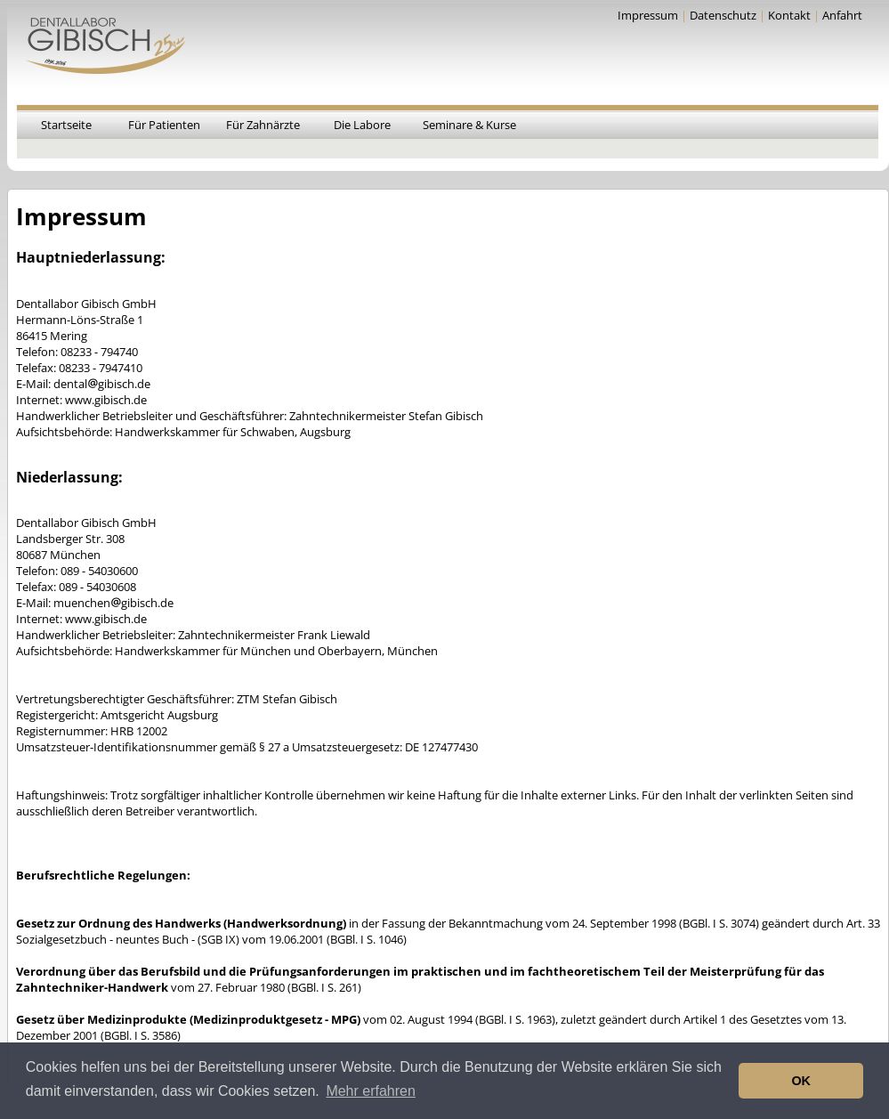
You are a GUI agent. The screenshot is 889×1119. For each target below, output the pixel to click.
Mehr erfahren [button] (371, 1091)
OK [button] (801, 1081)
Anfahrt (842, 15)
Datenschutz (723, 15)
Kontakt (789, 15)
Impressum (648, 15)
